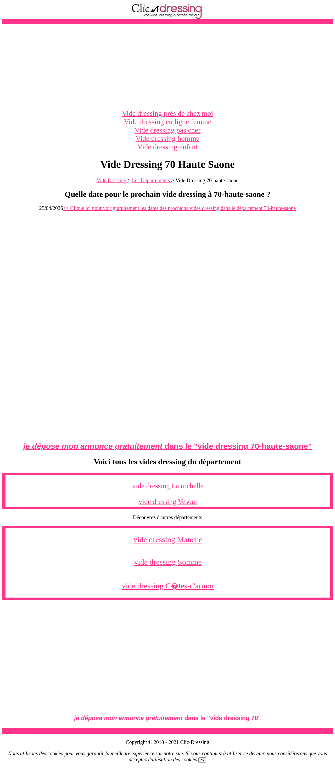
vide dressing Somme (168, 562)
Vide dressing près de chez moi (167, 113)
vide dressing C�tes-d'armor (168, 585)
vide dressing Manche (167, 539)
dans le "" (167, 446)
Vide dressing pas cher (168, 130)
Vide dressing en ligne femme (167, 122)
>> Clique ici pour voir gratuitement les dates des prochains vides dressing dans (179, 208)
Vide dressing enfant (167, 147)
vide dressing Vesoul (168, 502)
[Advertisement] (167, 66)
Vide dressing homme (167, 138)
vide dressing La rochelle (167, 486)
